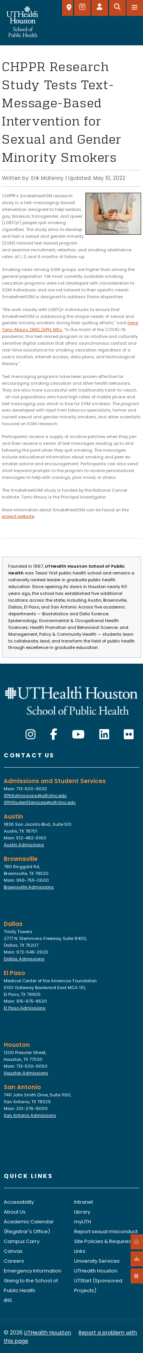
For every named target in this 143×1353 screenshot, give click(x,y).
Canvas (13, 1251)
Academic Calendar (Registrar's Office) (29, 1226)
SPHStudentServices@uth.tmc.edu (40, 802)
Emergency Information (32, 1270)
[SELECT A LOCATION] (67, 8)
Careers (14, 1261)
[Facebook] (53, 735)
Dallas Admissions (24, 959)
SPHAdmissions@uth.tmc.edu (35, 796)
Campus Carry (22, 1241)
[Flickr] (129, 735)
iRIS (8, 1300)
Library (82, 1211)
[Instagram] (30, 735)
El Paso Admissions (25, 1008)
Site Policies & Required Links (103, 1246)
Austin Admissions (24, 845)
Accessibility (19, 1202)
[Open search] (117, 8)
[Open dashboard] (99, 8)
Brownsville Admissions (29, 887)
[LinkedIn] (104, 735)
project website (18, 516)
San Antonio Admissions (30, 1115)
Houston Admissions (26, 1073)
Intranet (83, 1202)
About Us (15, 1211)
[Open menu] (134, 8)
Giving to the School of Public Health (31, 1285)
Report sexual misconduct (106, 1231)
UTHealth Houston (95, 1270)
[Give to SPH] (82, 8)
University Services (97, 1261)
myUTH (82, 1221)
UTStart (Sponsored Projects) (98, 1285)
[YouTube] (78, 735)
